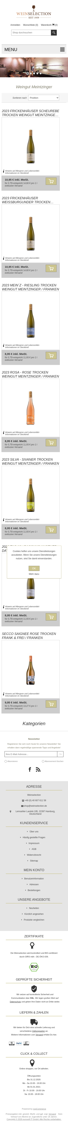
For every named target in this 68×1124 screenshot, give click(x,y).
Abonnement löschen (54, 761)
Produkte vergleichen (34, 920)
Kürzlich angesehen (34, 914)
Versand (18, 185)
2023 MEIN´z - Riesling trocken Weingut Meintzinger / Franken (30, 287)
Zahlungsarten (38, 1031)
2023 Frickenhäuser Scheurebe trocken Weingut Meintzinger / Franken (30, 113)
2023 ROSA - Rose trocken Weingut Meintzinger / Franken (30, 374)
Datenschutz (15, 1002)
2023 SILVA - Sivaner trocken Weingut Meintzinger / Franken (30, 461)
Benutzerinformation (34, 878)
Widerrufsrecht (34, 855)
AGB (34, 849)
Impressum (34, 843)
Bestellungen (34, 890)
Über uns (34, 831)
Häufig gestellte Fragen (34, 837)
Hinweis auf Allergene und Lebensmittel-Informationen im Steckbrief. (22, 172)
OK (34, 568)
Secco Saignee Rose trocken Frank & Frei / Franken (29, 636)
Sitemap (34, 860)
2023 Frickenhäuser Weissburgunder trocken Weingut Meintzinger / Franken (30, 200)
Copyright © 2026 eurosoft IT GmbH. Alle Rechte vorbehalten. (34, 1119)
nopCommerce (39, 1109)
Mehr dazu (34, 574)
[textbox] (31, 33)
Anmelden (15, 25)
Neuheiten (34, 908)
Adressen (34, 884)
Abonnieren (12, 761)
